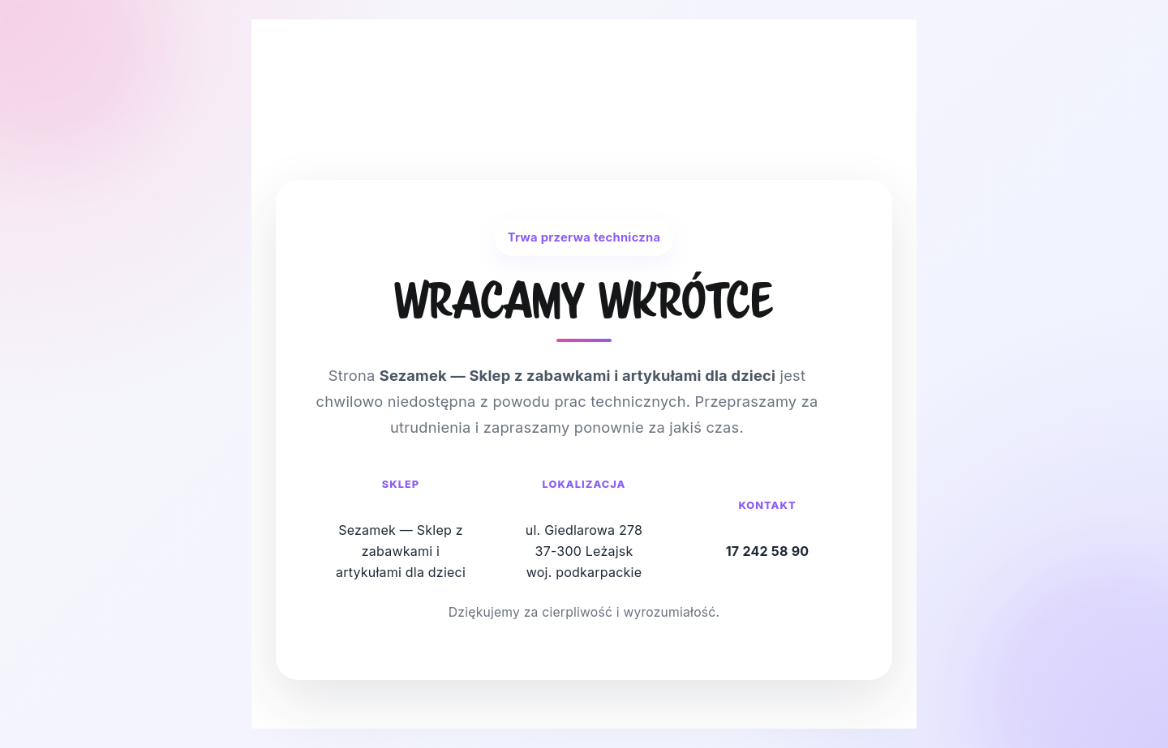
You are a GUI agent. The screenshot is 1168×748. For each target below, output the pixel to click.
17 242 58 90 (767, 551)
